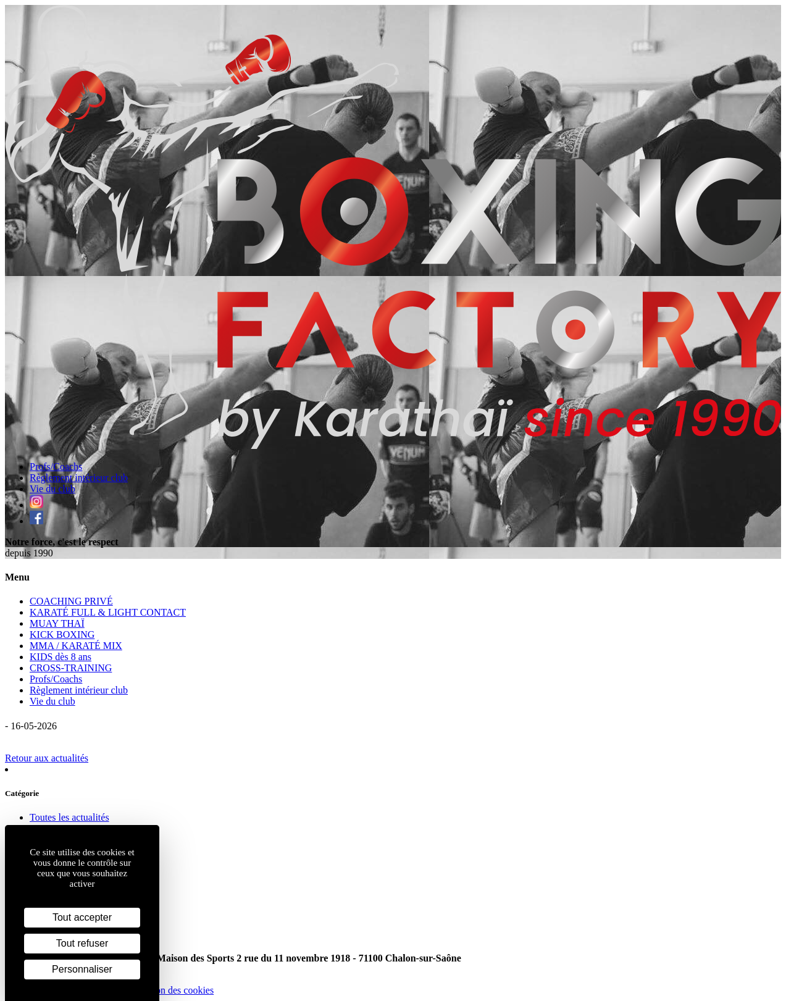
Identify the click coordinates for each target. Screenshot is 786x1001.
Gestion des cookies (174, 990)
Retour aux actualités (46, 758)
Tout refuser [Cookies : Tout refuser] (82, 943)
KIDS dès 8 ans (60, 656)
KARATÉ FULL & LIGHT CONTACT (108, 612)
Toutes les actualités (69, 817)
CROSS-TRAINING (71, 668)
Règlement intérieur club (79, 477)
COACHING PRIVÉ (71, 601)
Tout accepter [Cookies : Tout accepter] (82, 917)
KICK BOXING (62, 634)
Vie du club (52, 489)
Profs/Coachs (56, 466)
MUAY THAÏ (57, 623)
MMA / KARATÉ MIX (76, 645)
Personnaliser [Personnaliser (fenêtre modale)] (82, 969)
